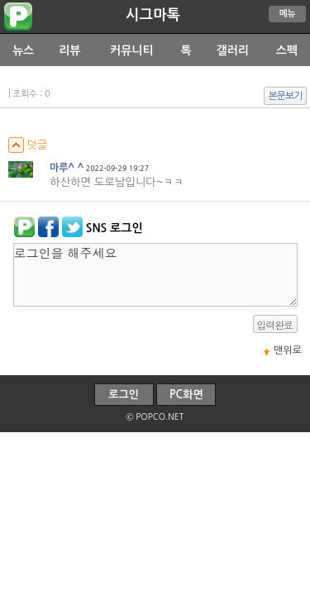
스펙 (287, 50)
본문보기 (286, 96)
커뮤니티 (132, 50)
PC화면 (186, 394)
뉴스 (23, 50)
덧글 (27, 145)
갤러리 (233, 50)
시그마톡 (153, 14)
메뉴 (287, 13)
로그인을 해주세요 (155, 275)
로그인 (123, 394)
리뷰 (69, 50)
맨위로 (288, 350)
